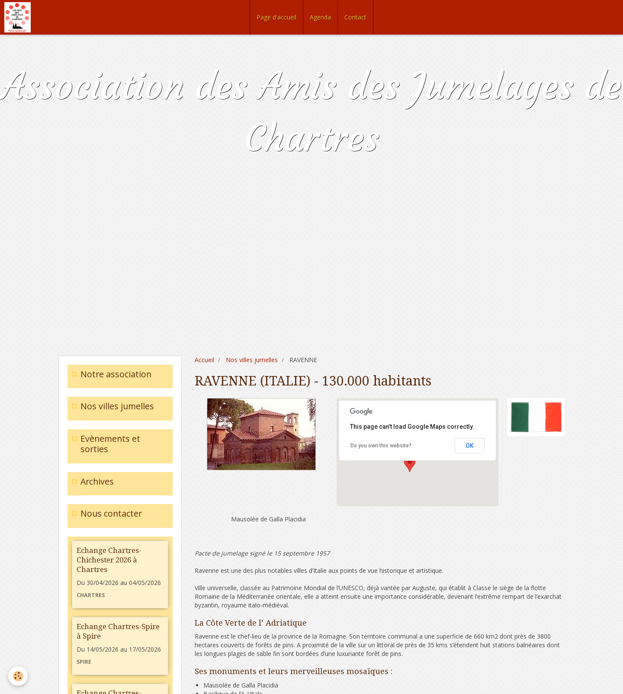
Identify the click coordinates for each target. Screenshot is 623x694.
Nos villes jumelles (252, 360)
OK (470, 445)
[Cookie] (18, 676)
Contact (355, 17)
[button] (409, 464)
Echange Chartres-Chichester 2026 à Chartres (109, 560)
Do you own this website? (380, 446)
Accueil (204, 360)
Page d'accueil (276, 17)
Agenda (320, 17)
